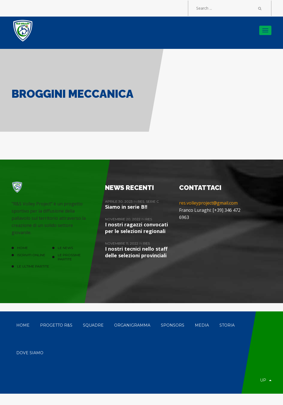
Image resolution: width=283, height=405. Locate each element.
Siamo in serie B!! (126, 206)
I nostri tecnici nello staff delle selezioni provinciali (136, 252)
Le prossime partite (69, 257)
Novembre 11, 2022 (122, 243)
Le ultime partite (33, 266)
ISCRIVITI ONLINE (31, 255)
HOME (22, 248)
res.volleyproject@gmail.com (208, 203)
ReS (141, 201)
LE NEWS (65, 248)
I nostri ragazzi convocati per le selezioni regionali (136, 227)
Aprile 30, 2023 (119, 201)
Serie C (152, 201)
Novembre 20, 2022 (123, 219)
